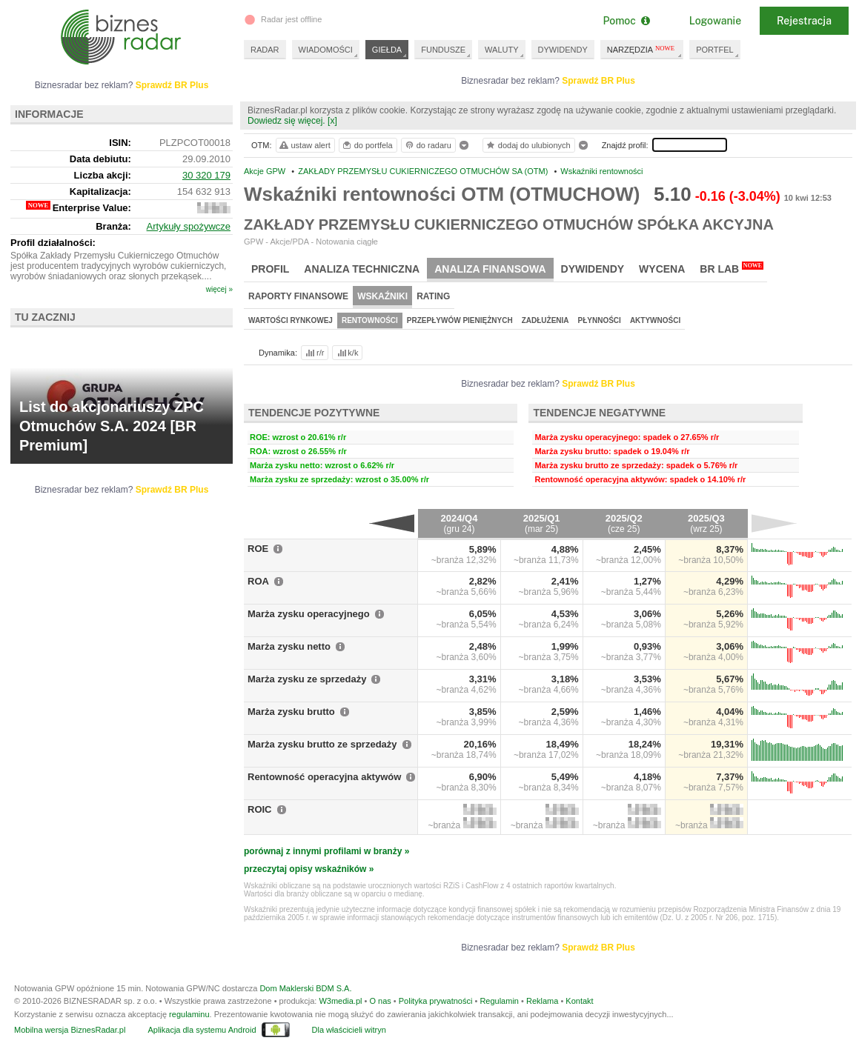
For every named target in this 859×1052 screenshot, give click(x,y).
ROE (258, 548)
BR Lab (731, 268)
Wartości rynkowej (290, 320)
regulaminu (189, 1014)
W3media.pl (340, 1000)
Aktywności (655, 320)
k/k (347, 353)
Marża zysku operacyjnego (309, 613)
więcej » (219, 289)
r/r (313, 353)
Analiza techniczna (361, 269)
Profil (270, 269)
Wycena (662, 269)
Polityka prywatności (436, 1000)
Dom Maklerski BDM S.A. (305, 988)
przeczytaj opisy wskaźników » (309, 869)
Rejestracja (804, 21)
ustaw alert (304, 145)
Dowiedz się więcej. (286, 121)
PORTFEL (715, 49)
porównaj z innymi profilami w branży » (326, 851)
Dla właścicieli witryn (349, 1029)
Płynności (599, 320)
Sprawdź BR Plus (598, 81)
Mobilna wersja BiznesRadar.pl (69, 1029)
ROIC (260, 809)
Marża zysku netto (289, 646)
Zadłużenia (545, 320)
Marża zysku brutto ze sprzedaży (322, 744)
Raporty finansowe (298, 296)
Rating (433, 296)
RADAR (265, 49)
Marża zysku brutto (291, 711)
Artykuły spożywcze (188, 226)
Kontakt (579, 1000)
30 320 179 (206, 175)
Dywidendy (593, 269)
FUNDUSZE (443, 49)
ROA (258, 581)
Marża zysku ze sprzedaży (307, 679)
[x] (332, 121)
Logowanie (715, 21)
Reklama (542, 1000)
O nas (380, 1000)
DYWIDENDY (563, 49)
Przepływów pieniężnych (460, 320)
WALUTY (501, 49)
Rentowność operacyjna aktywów (324, 776)
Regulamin (499, 1000)
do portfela (367, 145)
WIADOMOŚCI (326, 49)
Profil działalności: (53, 242)
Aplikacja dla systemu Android (201, 1029)
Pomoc (626, 21)
